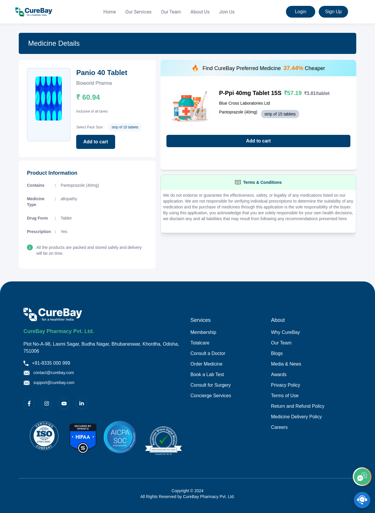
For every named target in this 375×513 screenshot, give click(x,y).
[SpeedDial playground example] (362, 500)
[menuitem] (110, 12)
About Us (199, 12)
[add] (362, 476)
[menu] (169, 11)
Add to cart (95, 141)
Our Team (171, 12)
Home (109, 12)
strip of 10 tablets (125, 127)
